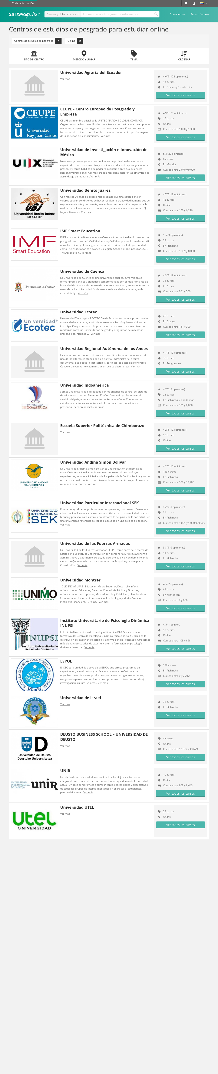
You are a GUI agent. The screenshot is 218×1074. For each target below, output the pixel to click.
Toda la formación (23, 3)
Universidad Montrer (80, 580)
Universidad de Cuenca (82, 271)
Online (75, 41)
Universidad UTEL (77, 807)
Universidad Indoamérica (84, 385)
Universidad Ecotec (78, 311)
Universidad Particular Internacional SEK (99, 502)
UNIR (65, 770)
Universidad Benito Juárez (85, 190)
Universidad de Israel (80, 697)
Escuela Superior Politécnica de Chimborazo (102, 425)
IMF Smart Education (80, 230)
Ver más (65, 79)
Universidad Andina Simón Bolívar (93, 462)
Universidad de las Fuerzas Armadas (95, 543)
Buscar (156, 14)
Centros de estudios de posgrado (38, 41)
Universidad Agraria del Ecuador (91, 72)
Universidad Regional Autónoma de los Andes (104, 348)
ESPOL (66, 661)
